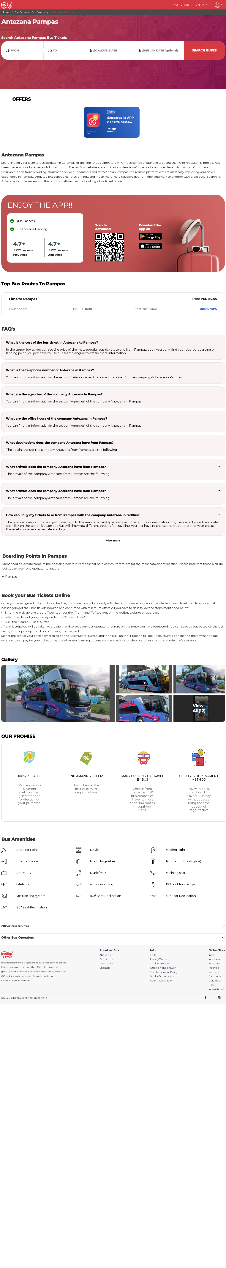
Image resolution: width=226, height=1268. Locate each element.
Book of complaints (162, 976)
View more (113, 540)
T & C (153, 955)
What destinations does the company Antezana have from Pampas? (59, 442)
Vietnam (214, 972)
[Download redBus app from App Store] (150, 248)
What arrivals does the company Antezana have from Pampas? (56, 467)
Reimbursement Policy (164, 972)
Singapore (215, 963)
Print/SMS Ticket (180, 4)
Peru (211, 985)
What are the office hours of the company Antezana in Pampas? (56, 418)
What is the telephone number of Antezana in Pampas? (50, 370)
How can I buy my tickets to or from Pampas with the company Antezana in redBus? (72, 515)
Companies (106, 963)
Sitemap (104, 968)
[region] (113, 122)
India (211, 955)
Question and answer (163, 968)
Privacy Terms (158, 959)
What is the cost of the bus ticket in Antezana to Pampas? (52, 342)
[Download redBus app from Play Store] (150, 239)
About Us (104, 955)
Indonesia (214, 959)
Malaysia (214, 968)
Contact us (106, 959)
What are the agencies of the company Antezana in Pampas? (54, 394)
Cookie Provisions (161, 963)
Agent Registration (161, 980)
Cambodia (215, 976)
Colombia (215, 980)
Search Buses (204, 50)
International (216, 989)
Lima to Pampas (23, 299)
